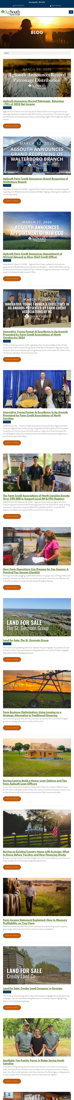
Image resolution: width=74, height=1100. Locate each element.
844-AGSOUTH (19, 5)
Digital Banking (56, 5)
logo (14, 12)
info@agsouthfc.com (25, 653)
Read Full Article (12, 126)
